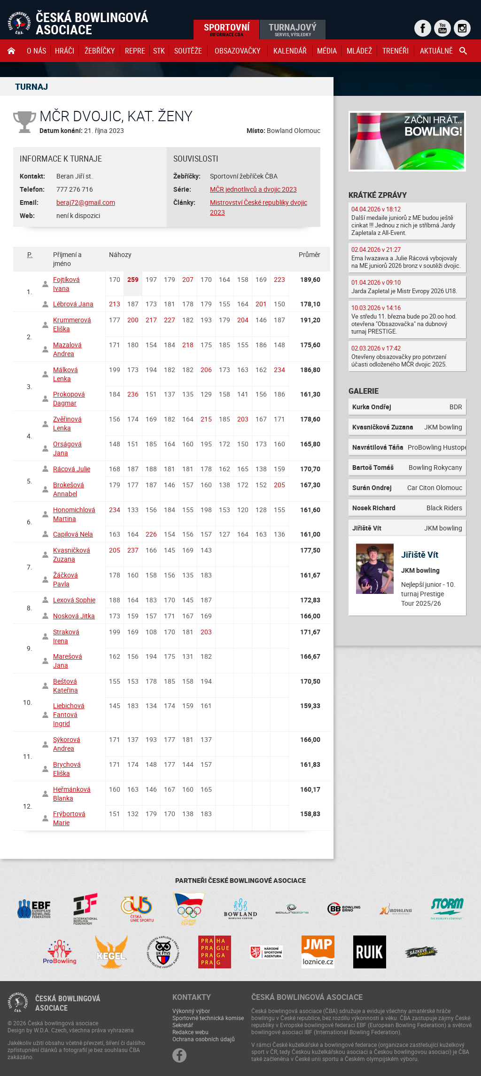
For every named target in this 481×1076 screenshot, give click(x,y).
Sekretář (182, 1025)
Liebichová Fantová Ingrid (69, 714)
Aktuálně (436, 51)
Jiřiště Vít (419, 554)
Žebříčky (100, 51)
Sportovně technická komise (208, 1017)
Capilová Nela (73, 534)
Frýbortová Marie (69, 818)
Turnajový (293, 29)
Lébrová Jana (73, 303)
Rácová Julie (71, 468)
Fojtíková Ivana (66, 284)
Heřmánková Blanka (72, 794)
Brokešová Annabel (68, 489)
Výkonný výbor (191, 1010)
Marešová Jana (67, 661)
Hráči (64, 51)
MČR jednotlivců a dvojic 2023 (253, 189)
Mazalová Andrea (67, 349)
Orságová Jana (67, 448)
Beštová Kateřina (65, 685)
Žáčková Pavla (65, 579)
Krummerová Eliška (72, 324)
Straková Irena (66, 636)
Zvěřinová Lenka (67, 423)
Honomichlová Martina (74, 514)
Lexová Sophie (74, 599)
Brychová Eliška (67, 769)
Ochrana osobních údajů (203, 1039)
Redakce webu (190, 1032)
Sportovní (226, 29)
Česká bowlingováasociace (68, 1003)
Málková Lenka (65, 374)
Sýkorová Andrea (66, 744)
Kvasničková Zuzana (71, 554)
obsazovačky (237, 51)
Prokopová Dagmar (69, 398)
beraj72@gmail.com (85, 202)
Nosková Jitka (74, 615)
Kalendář (290, 51)
